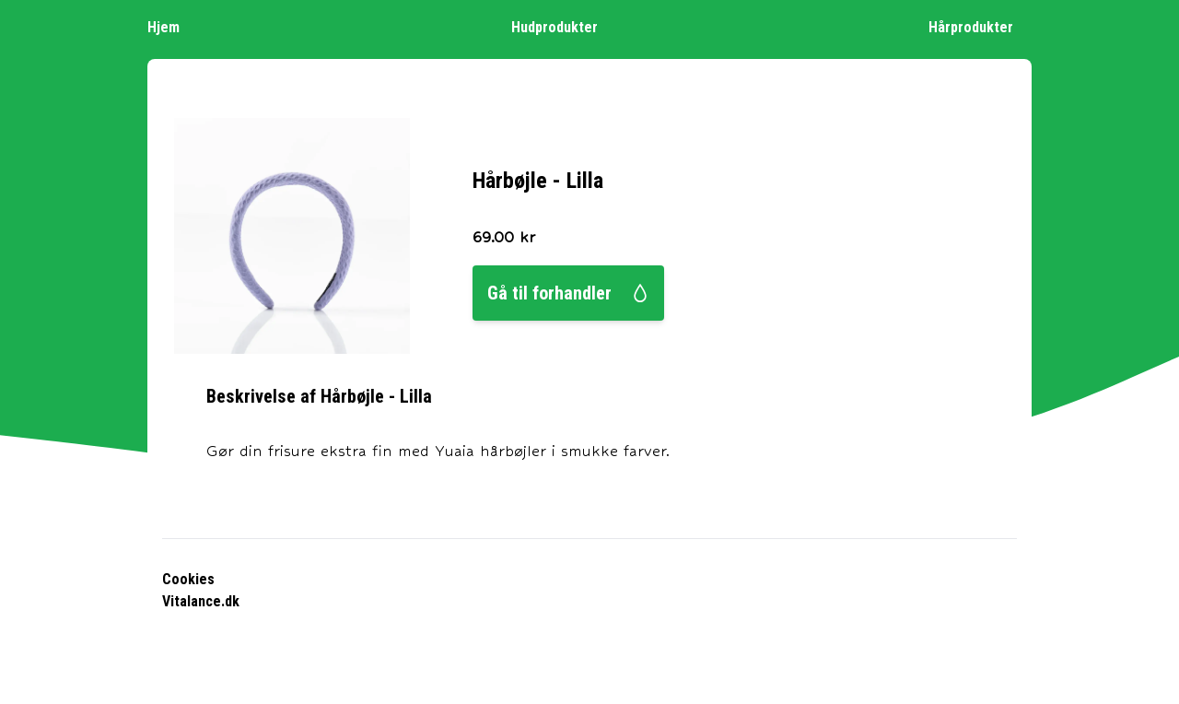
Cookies (188, 579)
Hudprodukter (563, 26)
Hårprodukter (980, 26)
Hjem (172, 26)
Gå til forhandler (568, 293)
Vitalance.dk (200, 601)
